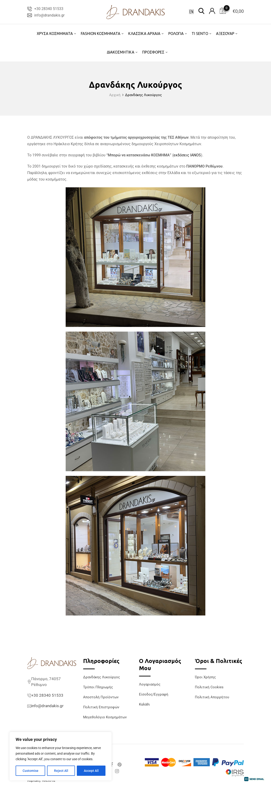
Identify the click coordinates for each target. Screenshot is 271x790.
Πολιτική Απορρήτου (212, 697)
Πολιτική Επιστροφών (101, 707)
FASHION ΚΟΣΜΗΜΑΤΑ (100, 33)
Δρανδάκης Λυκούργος (101, 677)
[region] (60, 756)
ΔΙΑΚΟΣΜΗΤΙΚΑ (120, 52)
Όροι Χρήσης (205, 677)
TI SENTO (200, 33)
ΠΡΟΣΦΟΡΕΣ (153, 52)
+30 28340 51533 (48, 9)
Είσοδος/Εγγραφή (153, 694)
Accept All (91, 771)
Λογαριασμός (149, 684)
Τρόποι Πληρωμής (98, 687)
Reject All (61, 771)
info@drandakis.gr (49, 15)
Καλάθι (144, 704)
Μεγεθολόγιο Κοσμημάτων (105, 717)
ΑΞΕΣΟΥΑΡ (225, 33)
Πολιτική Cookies (209, 687)
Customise (30, 771)
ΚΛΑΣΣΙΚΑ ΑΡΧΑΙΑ (144, 33)
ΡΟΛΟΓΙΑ (176, 33)
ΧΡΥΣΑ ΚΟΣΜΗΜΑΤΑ (55, 33)
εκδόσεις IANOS (187, 155)
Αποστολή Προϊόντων (101, 697)
